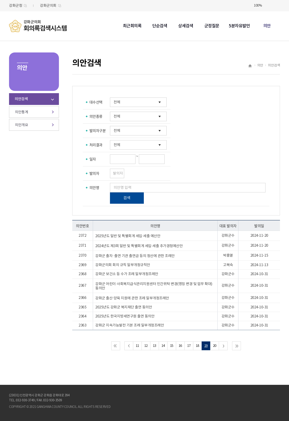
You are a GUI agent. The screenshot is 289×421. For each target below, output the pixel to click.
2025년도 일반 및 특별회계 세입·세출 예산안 (127, 236)
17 (189, 346)
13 (154, 346)
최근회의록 (132, 26)
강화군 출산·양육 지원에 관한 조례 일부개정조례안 (132, 298)
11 (137, 346)
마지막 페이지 (236, 345)
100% (258, 5)
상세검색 (185, 26)
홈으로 (250, 66)
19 (206, 346)
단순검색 (159, 26)
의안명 (94, 187)
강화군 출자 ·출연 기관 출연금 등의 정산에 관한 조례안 (135, 256)
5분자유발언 (239, 26)
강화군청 (15, 6)
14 (163, 346)
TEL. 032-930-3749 (22, 400)
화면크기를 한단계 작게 (266, 5)
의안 (267, 26)
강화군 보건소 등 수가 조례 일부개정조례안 (126, 274)
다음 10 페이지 (223, 345)
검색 (127, 198)
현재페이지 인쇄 (275, 5)
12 (146, 346)
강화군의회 (48, 6)
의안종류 (96, 116)
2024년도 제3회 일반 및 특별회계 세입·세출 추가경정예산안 (139, 246)
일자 (92, 159)
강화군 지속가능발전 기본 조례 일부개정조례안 (129, 325)
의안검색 (21, 99)
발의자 (94, 173)
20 (214, 346)
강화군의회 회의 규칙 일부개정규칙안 (122, 265)
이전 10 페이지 (128, 345)
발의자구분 (97, 130)
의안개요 (21, 125)
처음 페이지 (115, 345)
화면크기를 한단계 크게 (249, 5)
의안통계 (21, 112)
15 (171, 346)
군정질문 (211, 26)
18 (197, 346)
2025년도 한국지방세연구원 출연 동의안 (124, 316)
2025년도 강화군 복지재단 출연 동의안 (123, 307)
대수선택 (96, 102)
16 (180, 346)
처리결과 (96, 144)
